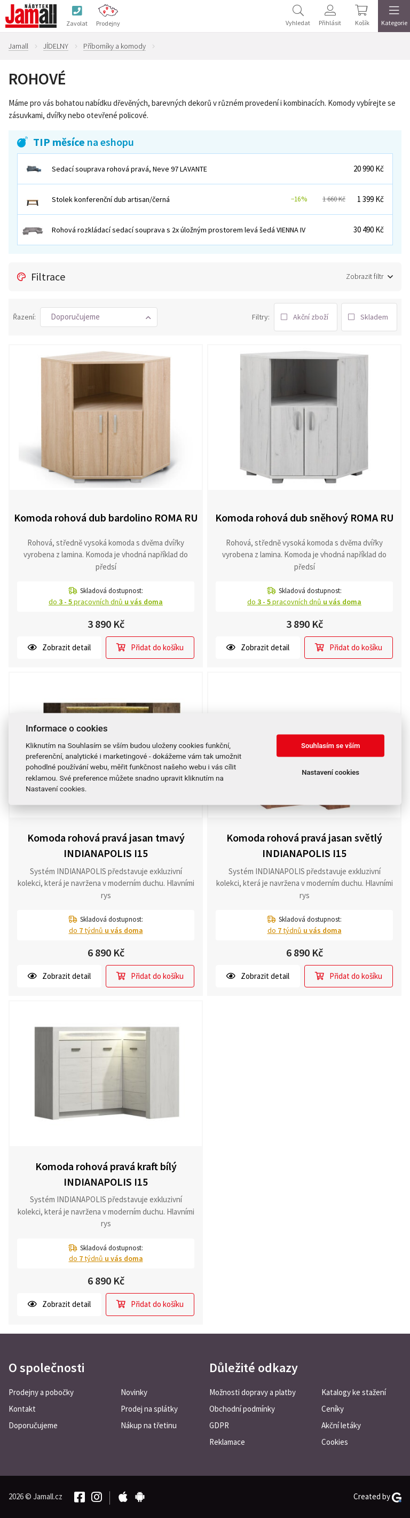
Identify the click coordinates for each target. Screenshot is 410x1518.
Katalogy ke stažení (353, 1392)
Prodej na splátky (149, 1409)
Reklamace (227, 1442)
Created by (377, 1497)
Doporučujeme (33, 1425)
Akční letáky (341, 1425)
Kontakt (22, 1409)
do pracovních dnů (106, 601)
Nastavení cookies (330, 772)
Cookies (334, 1442)
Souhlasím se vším (330, 746)
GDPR (219, 1425)
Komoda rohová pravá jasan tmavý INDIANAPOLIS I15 (106, 845)
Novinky (134, 1392)
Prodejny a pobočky (41, 1392)
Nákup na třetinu (149, 1425)
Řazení (23, 317)
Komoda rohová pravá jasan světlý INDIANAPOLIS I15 (304, 845)
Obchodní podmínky (242, 1409)
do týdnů (106, 930)
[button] (98, 317)
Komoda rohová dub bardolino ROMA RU (106, 517)
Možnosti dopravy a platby (252, 1392)
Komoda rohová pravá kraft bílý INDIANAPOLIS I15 (106, 1173)
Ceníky (332, 1409)
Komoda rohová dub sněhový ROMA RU (304, 517)
